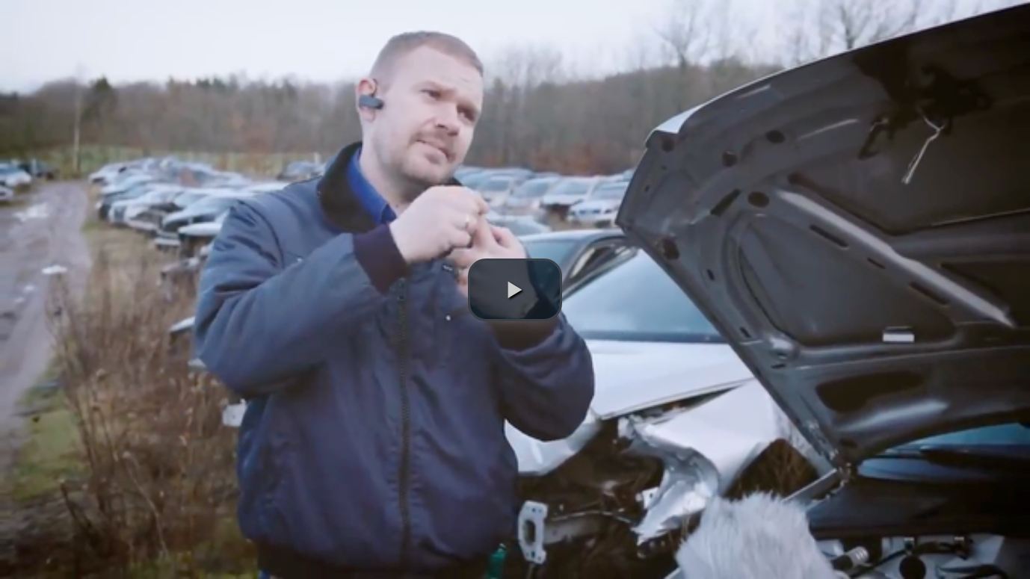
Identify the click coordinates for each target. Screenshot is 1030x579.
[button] (515, 289)
